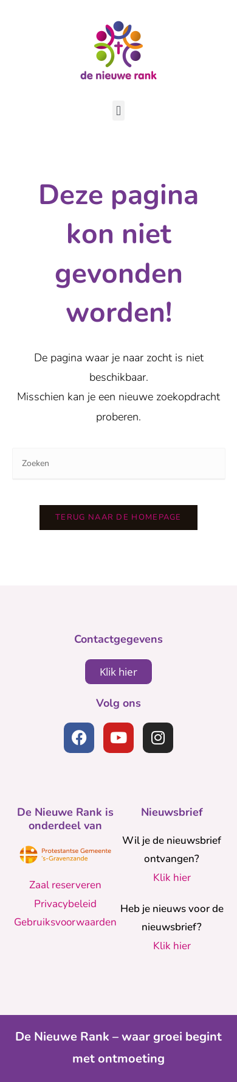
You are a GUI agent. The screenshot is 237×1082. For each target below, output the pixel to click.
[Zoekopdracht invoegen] (118, 464)
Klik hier (172, 878)
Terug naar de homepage (118, 517)
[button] (118, 111)
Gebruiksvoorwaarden (65, 922)
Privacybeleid (65, 904)
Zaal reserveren (65, 885)
